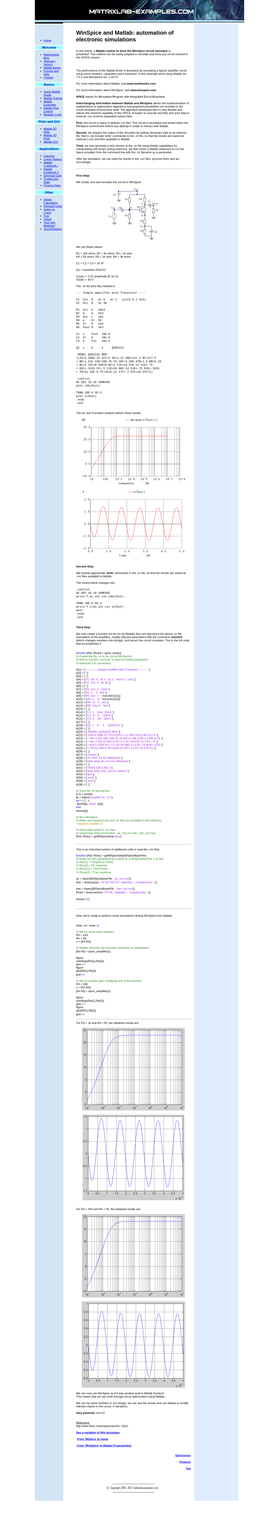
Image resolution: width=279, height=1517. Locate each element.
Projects (185, 1478)
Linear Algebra (53, 159)
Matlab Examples (50, 103)
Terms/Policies (53, 229)
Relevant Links (53, 206)
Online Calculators (51, 201)
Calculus (49, 156)
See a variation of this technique (97, 1448)
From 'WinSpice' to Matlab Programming (104, 1461)
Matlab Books (52, 67)
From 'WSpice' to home (92, 1455)
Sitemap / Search (50, 63)
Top (188, 1484)
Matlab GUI (51, 141)
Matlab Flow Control (51, 109)
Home (47, 40)
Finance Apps (52, 185)
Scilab (47, 219)
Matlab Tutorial (53, 98)
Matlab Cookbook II (51, 170)
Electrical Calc (52, 175)
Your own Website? (49, 224)
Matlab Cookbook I (51, 164)
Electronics (183, 1471)
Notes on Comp (49, 211)
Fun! (46, 216)
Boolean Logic (52, 114)
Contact (48, 77)
